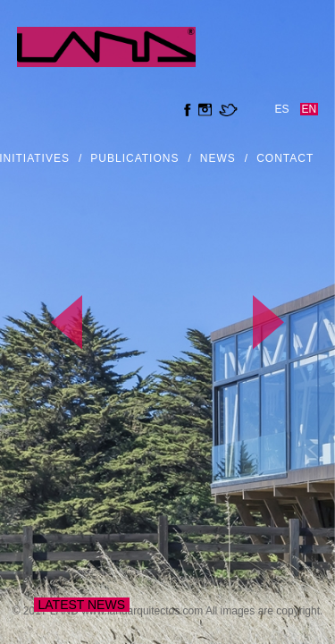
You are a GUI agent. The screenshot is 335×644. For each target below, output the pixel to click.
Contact (285, 158)
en (309, 109)
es (282, 109)
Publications (134, 158)
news (218, 158)
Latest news (82, 604)
